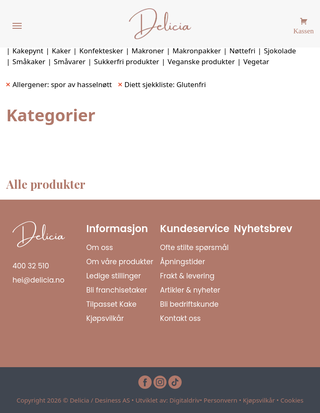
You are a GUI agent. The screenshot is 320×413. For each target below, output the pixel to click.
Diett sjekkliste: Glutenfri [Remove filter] (165, 84)
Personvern (221, 400)
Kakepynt (27, 50)
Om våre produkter (119, 262)
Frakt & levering (187, 276)
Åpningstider (182, 262)
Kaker (61, 50)
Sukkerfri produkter (127, 61)
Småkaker (28, 61)
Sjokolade (280, 50)
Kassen (303, 29)
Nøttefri (242, 50)
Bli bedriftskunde (189, 304)
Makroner (148, 50)
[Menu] (17, 26)
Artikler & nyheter (190, 290)
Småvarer (69, 61)
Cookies (291, 400)
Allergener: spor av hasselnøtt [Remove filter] (62, 84)
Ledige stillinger (113, 276)
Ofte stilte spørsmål (194, 248)
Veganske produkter (201, 61)
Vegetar (256, 61)
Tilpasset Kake (111, 304)
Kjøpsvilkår (105, 318)
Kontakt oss (180, 318)
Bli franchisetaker (116, 290)
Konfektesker (101, 50)
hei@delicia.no (38, 280)
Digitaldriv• (187, 400)
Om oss (99, 248)
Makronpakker (196, 50)
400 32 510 (30, 266)
